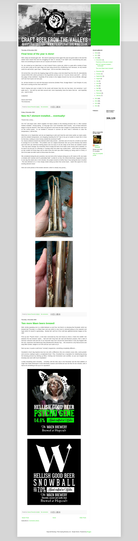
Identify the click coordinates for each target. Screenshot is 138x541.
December (99, 60)
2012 (96, 106)
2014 (96, 101)
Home (54, 517)
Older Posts (83, 517)
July (97, 81)
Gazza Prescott (97, 146)
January (98, 95)
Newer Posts (25, 517)
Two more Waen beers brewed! (38, 323)
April (97, 88)
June (97, 83)
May (97, 86)
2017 (96, 55)
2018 (96, 53)
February (98, 93)
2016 (96, 58)
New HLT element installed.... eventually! (43, 116)
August (98, 78)
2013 (96, 103)
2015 (96, 98)
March (98, 90)
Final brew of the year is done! (37, 54)
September (99, 76)
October (98, 74)
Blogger (89, 532)
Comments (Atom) (34, 520)
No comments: (44, 106)
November (99, 71)
